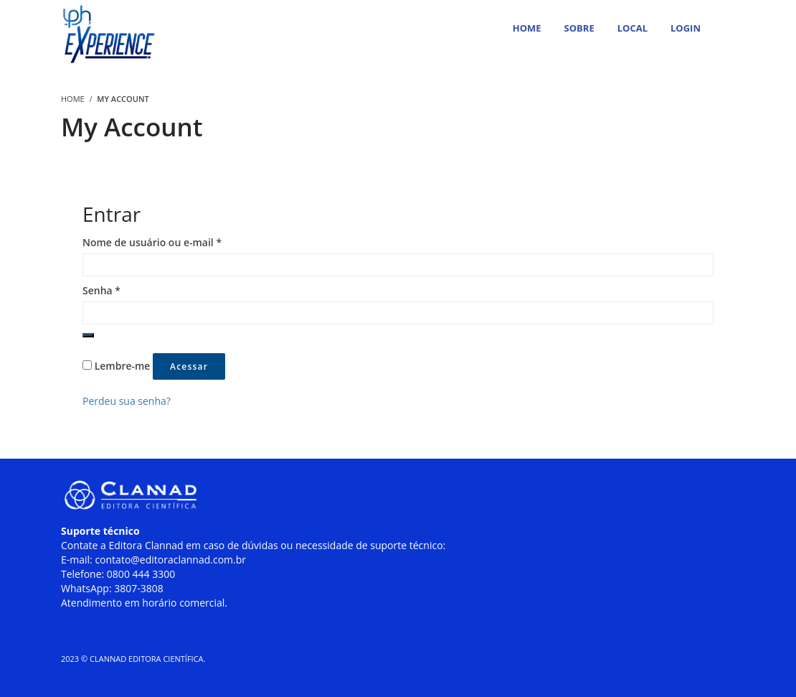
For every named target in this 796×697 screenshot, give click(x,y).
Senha (101, 290)
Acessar (189, 366)
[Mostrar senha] (88, 335)
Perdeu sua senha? (126, 401)
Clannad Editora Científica (147, 658)
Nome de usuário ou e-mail (152, 242)
